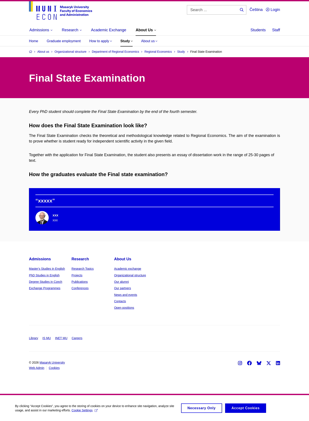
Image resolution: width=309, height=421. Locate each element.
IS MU (46, 338)
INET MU (61, 338)
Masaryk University (52, 362)
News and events (125, 295)
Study (126, 41)
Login (273, 9)
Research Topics (82, 268)
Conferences (79, 288)
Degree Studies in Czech (45, 281)
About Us (122, 259)
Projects (76, 275)
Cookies (54, 368)
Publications (79, 281)
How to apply (100, 41)
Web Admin (36, 368)
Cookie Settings (85, 412)
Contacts (120, 301)
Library (33, 338)
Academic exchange (127, 268)
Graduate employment (64, 41)
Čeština (256, 9)
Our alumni (121, 281)
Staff (276, 30)
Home (33, 41)
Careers (77, 338)
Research (80, 259)
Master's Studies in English (47, 268)
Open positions (124, 307)
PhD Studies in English (44, 275)
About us (149, 41)
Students (258, 30)
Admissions (40, 259)
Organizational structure (130, 275)
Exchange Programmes (44, 288)
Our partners (122, 288)
